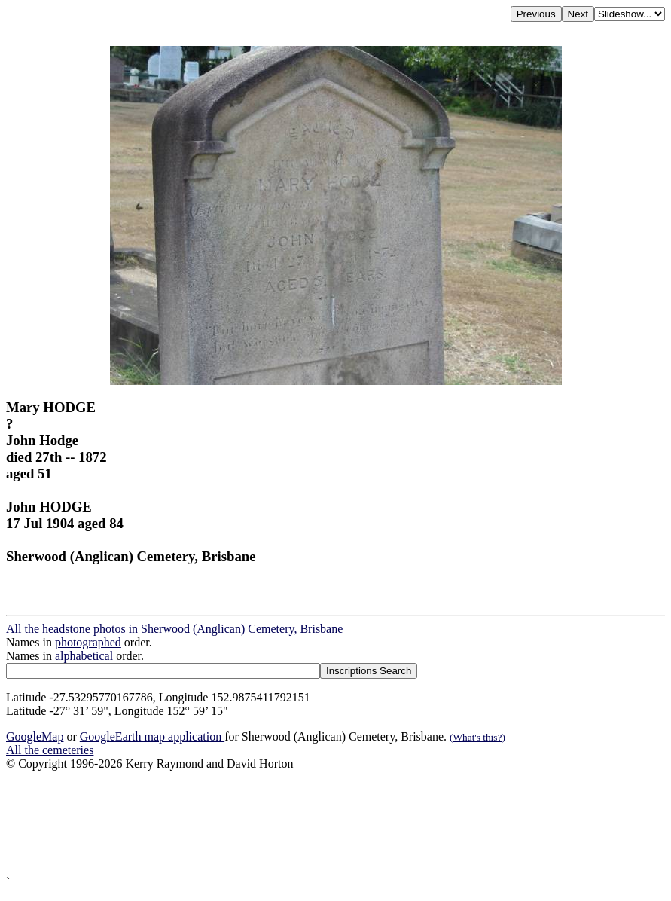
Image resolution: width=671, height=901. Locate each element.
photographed (88, 642)
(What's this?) (477, 737)
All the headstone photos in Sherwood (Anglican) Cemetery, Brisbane (174, 628)
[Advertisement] (335, 823)
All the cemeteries (49, 750)
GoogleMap (34, 736)
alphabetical (84, 655)
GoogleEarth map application (152, 736)
